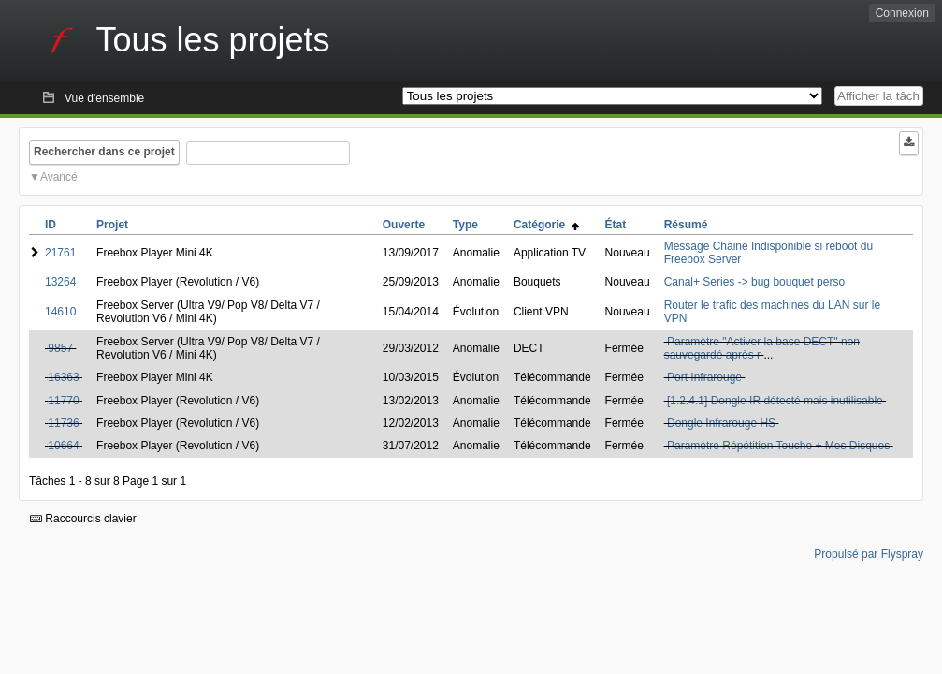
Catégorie (546, 224)
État (616, 224)
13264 (60, 281)
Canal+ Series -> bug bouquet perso (754, 281)
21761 (60, 252)
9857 (60, 348)
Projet (112, 224)
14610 (60, 311)
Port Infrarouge (704, 377)
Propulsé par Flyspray (868, 554)
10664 (63, 445)
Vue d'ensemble (104, 98)
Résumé (686, 224)
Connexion (902, 13)
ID (50, 224)
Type (465, 224)
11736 (63, 423)
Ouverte (404, 224)
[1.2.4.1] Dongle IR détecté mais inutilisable (775, 400)
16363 (63, 377)
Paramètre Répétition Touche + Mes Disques (778, 445)
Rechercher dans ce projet (104, 151)
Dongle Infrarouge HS (721, 423)
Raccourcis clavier (83, 518)
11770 (63, 400)
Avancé (59, 176)
